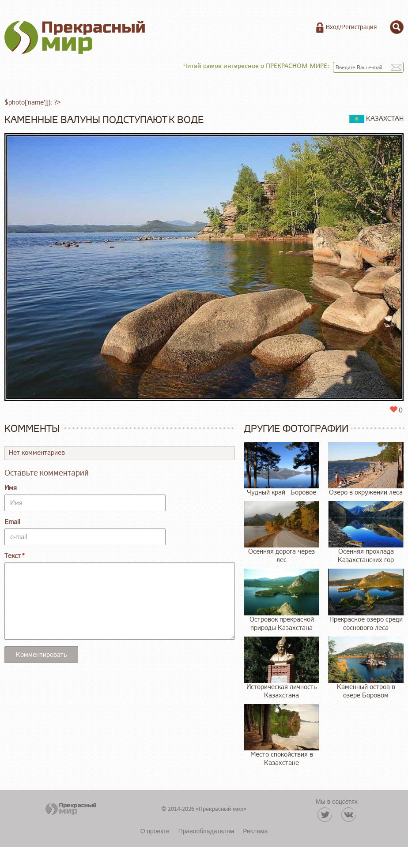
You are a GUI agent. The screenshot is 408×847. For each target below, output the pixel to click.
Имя (10, 488)
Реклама (255, 831)
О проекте (155, 831)
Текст (12, 556)
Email (12, 522)
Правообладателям (206, 831)
